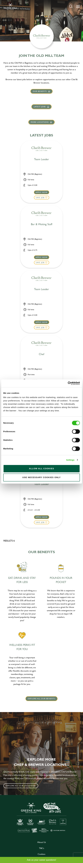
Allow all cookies (41, 468)
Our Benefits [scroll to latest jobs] (40, 91)
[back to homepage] (10, 6)
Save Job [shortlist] (40, 197)
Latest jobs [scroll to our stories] (40, 106)
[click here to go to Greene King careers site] (41, 817)
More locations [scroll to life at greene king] (40, 122)
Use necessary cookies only (41, 477)
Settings (70, 460)
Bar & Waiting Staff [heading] (41, 224)
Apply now (41, 192)
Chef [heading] (41, 354)
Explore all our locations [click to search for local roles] (21, 785)
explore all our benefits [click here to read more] (41, 698)
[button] (71, 6)
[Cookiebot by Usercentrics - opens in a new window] (68, 383)
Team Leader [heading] (41, 159)
